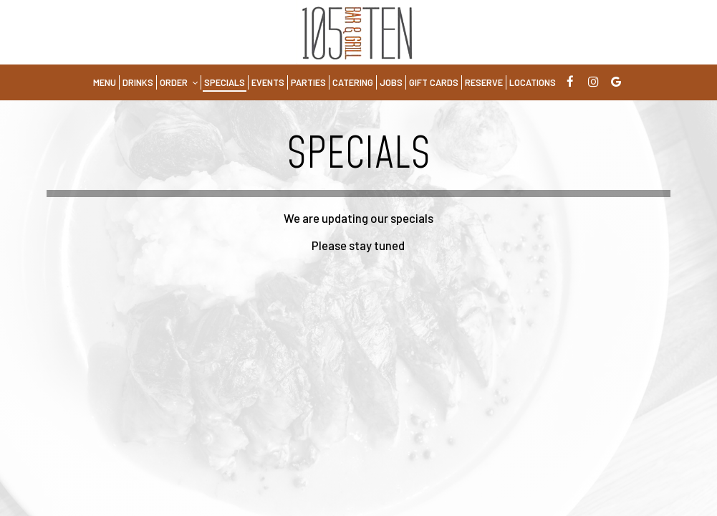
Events (267, 82)
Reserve (484, 82)
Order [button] (179, 82)
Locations (532, 82)
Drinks (137, 82)
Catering (352, 82)
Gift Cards (433, 82)
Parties (308, 82)
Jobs (391, 82)
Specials (224, 82)
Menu (104, 82)
